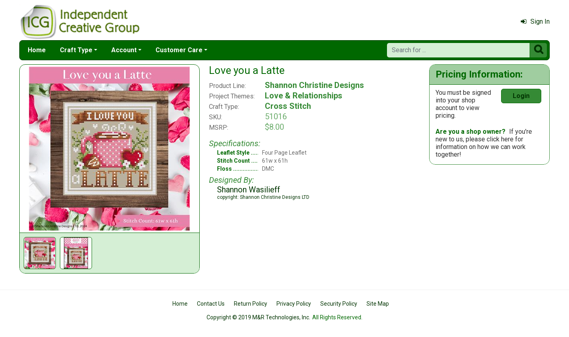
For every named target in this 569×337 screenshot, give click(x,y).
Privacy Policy (293, 303)
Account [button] (124, 50)
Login (521, 96)
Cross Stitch (288, 106)
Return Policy (250, 303)
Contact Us (211, 303)
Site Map (377, 303)
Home (37, 50)
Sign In (535, 21)
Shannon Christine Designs (314, 85)
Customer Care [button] (179, 50)
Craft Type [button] (76, 50)
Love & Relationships (303, 95)
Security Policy (338, 303)
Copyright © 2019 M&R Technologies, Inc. (258, 317)
